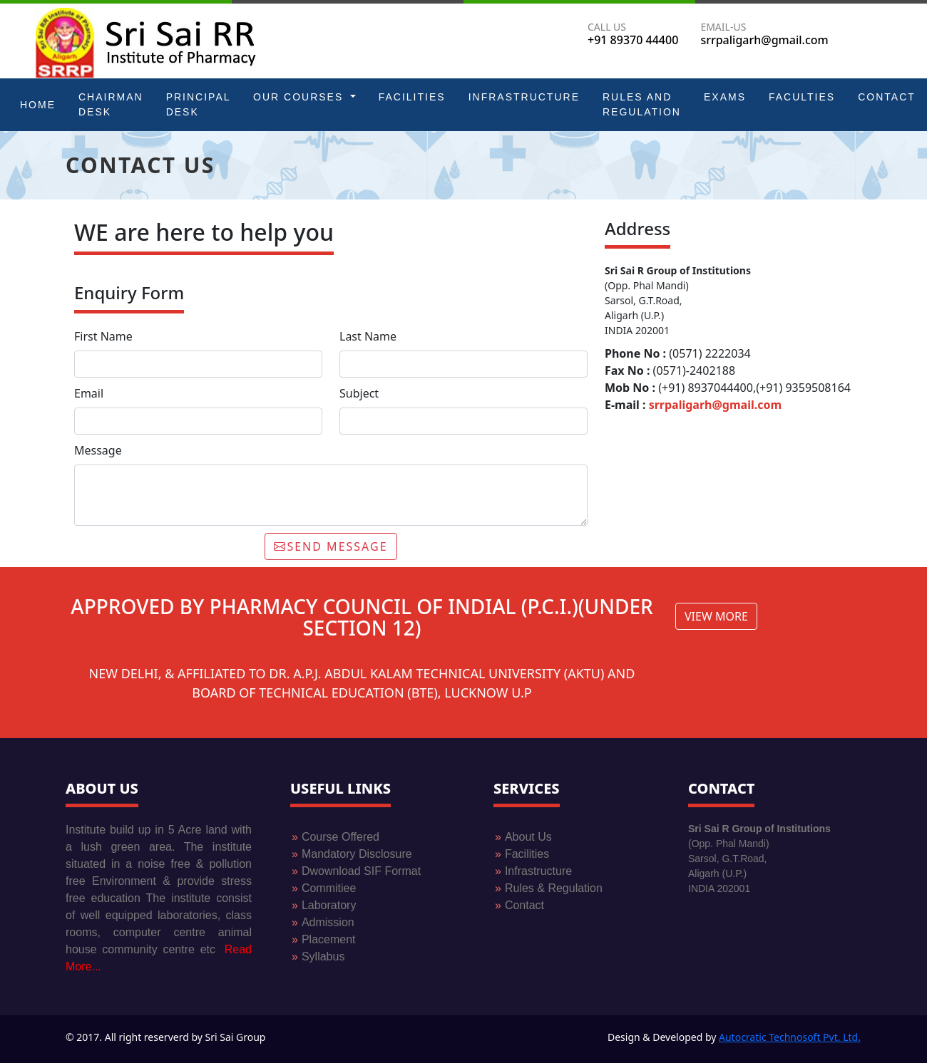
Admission (323, 922)
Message (98, 450)
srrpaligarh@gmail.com (715, 405)
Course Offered (335, 837)
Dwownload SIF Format (361, 871)
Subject (359, 393)
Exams (725, 97)
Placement (324, 939)
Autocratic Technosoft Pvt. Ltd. (790, 1037)
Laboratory (324, 905)
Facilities (412, 97)
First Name (103, 336)
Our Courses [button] (300, 97)
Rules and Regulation (642, 104)
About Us (523, 837)
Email (88, 393)
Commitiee (329, 888)
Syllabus (318, 956)
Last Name (367, 336)
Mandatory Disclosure (352, 854)
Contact (887, 97)
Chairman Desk (110, 104)
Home (38, 104)
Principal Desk (198, 104)
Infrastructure (524, 97)
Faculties (802, 97)
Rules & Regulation (549, 888)
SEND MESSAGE (330, 546)
